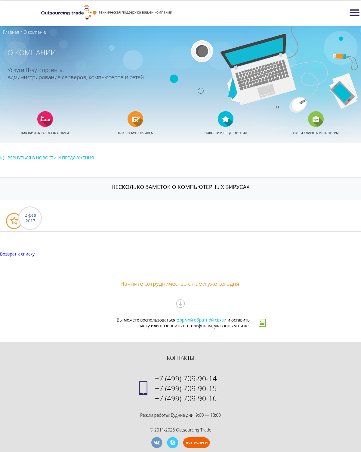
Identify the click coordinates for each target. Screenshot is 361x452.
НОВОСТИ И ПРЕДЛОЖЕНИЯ (226, 133)
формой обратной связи (202, 320)
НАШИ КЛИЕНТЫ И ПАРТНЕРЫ (315, 133)
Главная (11, 32)
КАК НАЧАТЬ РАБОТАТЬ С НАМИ (45, 133)
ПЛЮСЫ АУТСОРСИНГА (135, 133)
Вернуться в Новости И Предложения (51, 158)
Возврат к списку (17, 254)
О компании (35, 32)
